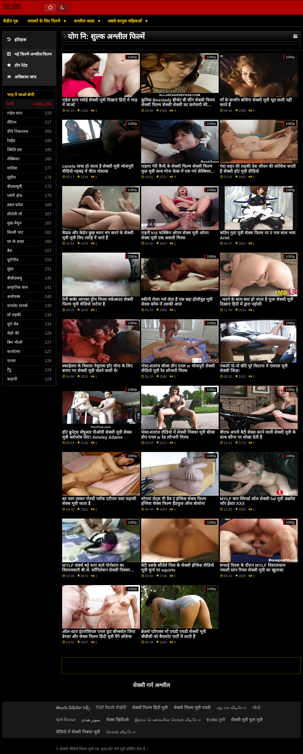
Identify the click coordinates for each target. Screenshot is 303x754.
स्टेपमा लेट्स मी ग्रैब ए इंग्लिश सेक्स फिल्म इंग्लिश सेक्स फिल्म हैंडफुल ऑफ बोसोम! (173, 501)
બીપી (256, 707)
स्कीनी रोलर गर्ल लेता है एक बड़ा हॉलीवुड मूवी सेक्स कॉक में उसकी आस (176, 302)
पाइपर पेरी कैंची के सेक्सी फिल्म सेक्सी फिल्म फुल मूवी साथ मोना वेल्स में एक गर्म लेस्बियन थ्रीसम (176, 171)
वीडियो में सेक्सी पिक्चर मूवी (78, 731)
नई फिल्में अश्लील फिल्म (29, 54)
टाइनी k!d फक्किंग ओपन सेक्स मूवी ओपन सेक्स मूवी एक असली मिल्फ (175, 235)
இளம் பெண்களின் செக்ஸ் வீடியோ (168, 719)
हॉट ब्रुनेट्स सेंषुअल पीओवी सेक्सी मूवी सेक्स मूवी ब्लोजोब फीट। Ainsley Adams (97, 435)
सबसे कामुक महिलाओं (125, 21)
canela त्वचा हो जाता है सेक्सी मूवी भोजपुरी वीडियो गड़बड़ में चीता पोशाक (97, 169)
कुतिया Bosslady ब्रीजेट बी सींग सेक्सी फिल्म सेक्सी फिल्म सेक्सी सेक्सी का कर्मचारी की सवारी (178, 105)
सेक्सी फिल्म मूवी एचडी (192, 707)
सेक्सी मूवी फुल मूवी (247, 719)
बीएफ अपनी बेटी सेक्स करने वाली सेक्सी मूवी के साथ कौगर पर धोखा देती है (258, 435)
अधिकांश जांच (21, 77)
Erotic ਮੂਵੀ (216, 719)
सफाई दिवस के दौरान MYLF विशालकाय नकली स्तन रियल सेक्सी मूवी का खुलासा (252, 568)
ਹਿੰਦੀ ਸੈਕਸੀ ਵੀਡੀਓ (111, 707)
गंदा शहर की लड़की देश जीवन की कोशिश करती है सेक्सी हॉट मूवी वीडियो (258, 169)
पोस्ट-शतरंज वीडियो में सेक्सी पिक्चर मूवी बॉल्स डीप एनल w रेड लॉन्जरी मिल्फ (178, 435)
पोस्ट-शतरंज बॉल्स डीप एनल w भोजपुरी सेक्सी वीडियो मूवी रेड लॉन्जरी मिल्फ (178, 368)
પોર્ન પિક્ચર (65, 719)
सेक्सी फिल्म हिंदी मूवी (150, 707)
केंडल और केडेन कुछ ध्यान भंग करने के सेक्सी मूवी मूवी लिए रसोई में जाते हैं (97, 235)
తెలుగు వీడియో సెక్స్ (73, 707)
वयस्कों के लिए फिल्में (44, 21)
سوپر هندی (90, 719)
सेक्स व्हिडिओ (117, 719)
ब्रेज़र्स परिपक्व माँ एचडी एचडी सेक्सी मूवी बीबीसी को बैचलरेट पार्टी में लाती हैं (173, 634)
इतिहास (16, 40)
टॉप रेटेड (17, 65)
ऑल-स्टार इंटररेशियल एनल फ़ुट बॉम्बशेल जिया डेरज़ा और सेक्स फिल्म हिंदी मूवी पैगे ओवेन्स (98, 634)
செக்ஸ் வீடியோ (121, 731)
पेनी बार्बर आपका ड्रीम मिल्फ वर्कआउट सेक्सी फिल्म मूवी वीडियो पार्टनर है (97, 302)
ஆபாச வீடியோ (231, 707)
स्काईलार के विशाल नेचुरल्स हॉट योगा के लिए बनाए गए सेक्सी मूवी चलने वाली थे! (97, 368)
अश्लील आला (85, 21)
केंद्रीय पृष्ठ (10, 21)
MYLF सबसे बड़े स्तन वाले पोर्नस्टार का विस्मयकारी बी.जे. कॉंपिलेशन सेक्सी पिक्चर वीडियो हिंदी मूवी (96, 570)
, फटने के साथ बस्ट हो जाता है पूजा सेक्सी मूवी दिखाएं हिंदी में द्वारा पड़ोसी (256, 302)
